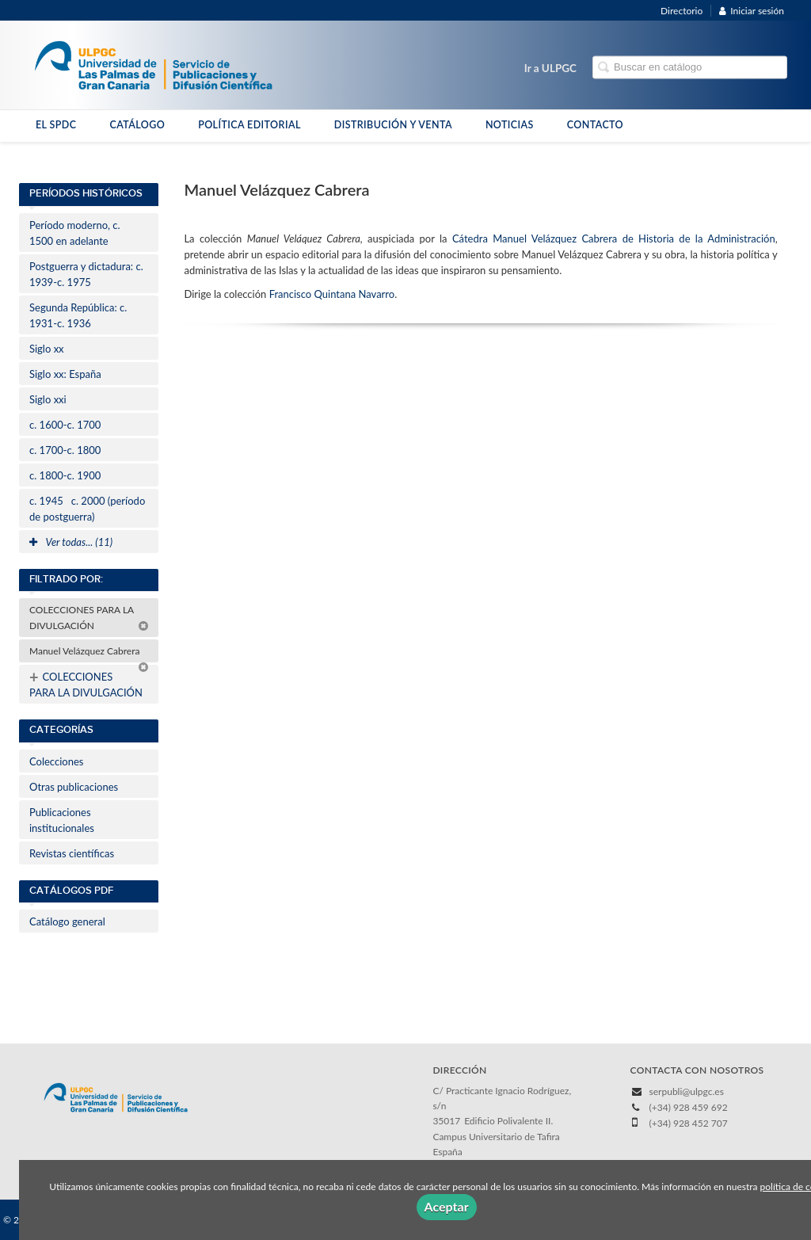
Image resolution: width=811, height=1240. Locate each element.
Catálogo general (67, 921)
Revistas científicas (71, 853)
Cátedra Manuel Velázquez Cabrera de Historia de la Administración (613, 238)
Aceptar (447, 1206)
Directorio (681, 11)
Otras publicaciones (73, 786)
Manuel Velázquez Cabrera (89, 653)
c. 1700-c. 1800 (65, 450)
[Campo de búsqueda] (689, 67)
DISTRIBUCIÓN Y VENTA (393, 125)
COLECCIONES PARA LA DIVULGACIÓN (89, 617)
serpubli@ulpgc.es (686, 1091)
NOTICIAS (509, 125)
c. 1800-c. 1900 (65, 475)
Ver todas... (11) (70, 542)
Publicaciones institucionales (61, 820)
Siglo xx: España (65, 374)
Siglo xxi (48, 399)
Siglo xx (46, 348)
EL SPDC (56, 125)
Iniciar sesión (751, 11)
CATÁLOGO (137, 125)
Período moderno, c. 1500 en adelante (74, 233)
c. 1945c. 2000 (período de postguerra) (87, 508)
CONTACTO (595, 125)
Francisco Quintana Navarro (332, 294)
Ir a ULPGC (550, 68)
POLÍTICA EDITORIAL (249, 125)
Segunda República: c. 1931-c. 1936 (78, 315)
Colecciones (56, 761)
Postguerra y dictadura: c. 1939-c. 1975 (86, 274)
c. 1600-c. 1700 (65, 424)
